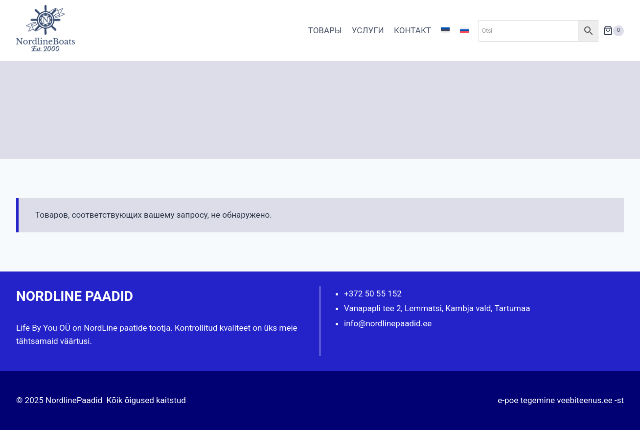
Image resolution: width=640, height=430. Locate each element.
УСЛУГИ (368, 30)
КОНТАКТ (412, 30)
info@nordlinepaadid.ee (388, 323)
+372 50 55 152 (373, 293)
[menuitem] (445, 31)
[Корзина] (613, 31)
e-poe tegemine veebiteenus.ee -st (561, 400)
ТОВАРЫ (325, 30)
